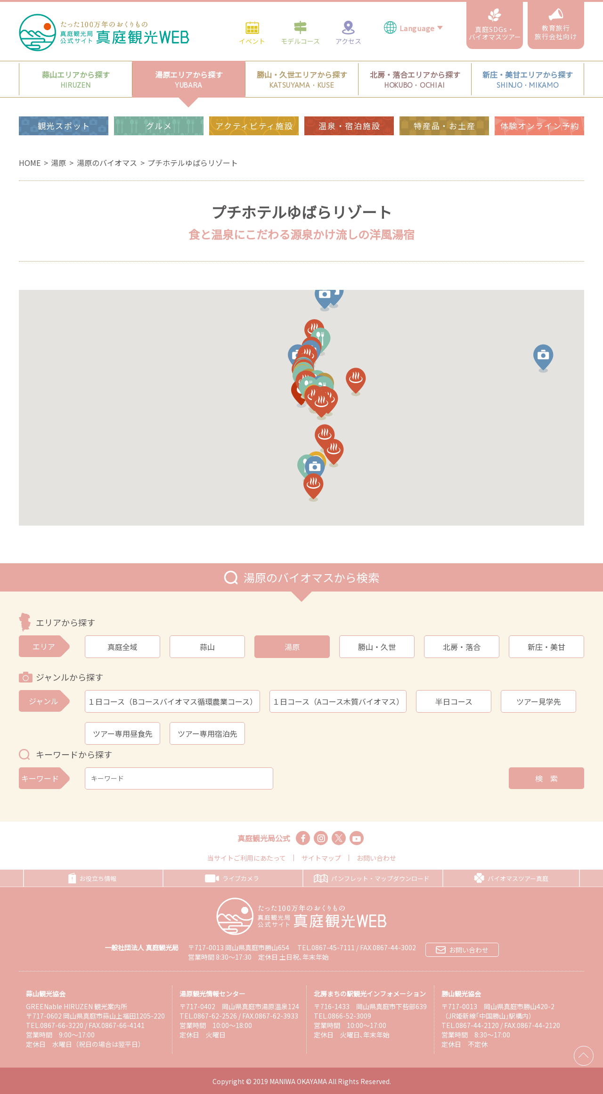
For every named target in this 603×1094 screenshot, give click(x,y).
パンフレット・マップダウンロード (372, 878)
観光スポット (64, 104)
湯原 (58, 162)
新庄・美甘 (546, 646)
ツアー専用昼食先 (123, 733)
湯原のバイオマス (107, 162)
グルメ (159, 104)
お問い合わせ (376, 858)
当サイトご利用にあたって (246, 858)
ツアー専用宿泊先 (207, 733)
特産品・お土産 (444, 104)
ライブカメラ (232, 878)
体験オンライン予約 (539, 104)
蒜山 (207, 646)
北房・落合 (462, 646)
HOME (30, 162)
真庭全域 (122, 646)
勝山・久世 (377, 646)
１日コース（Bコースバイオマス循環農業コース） (172, 701)
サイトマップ (321, 858)
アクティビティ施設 (254, 104)
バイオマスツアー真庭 (511, 878)
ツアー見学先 (538, 701)
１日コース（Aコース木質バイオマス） (338, 701)
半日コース (454, 701)
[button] (537, 363)
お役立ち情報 (92, 878)
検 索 (546, 778)
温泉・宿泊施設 (349, 104)
